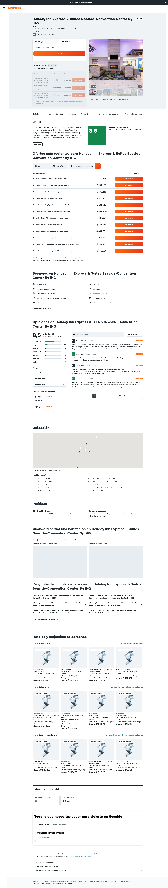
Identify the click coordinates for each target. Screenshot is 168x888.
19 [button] (60, 77)
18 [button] (54, 77)
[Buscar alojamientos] (3, 19)
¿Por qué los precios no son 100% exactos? (89, 870)
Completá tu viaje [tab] (42, 824)
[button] (165, 2)
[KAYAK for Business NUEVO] (3, 43)
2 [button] (80, 62)
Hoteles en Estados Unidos (78, 881)
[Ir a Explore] (3, 30)
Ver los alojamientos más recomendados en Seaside (124, 735)
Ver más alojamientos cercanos (132, 643)
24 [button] (49, 82)
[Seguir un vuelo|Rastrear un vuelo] (3, 34)
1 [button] (75, 62)
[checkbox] (43, 398)
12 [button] (60, 72)
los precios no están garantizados (81, 856)
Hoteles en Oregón (94, 881)
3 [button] (49, 67)
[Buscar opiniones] (99, 334)
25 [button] (54, 82)
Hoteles (45, 881)
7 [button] (87, 67)
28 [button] (70, 82)
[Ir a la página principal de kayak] (14, 8)
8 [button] (75, 67)
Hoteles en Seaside (43, 837)
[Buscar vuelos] (3, 14)
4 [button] (54, 67)
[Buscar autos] (3, 24)
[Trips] (3, 49)
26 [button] (60, 82)
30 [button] (80, 82)
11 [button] (54, 72)
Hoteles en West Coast (109, 881)
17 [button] (49, 77)
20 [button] (65, 77)
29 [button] (75, 82)
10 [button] (49, 72)
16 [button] (80, 72)
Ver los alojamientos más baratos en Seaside (127, 687)
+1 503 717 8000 (39, 31)
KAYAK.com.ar (37, 881)
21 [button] (70, 77)
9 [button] (80, 67)
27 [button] (65, 82)
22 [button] (75, 77)
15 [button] (75, 72)
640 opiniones (52, 34)
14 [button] (70, 72)
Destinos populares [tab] (59, 824)
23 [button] (80, 77)
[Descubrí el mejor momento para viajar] (3, 39)
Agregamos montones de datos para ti (89, 866)
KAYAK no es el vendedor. (89, 862)
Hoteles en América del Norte (59, 881)
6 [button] (64, 67)
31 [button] (49, 87)
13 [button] (65, 72)
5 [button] (59, 67)
